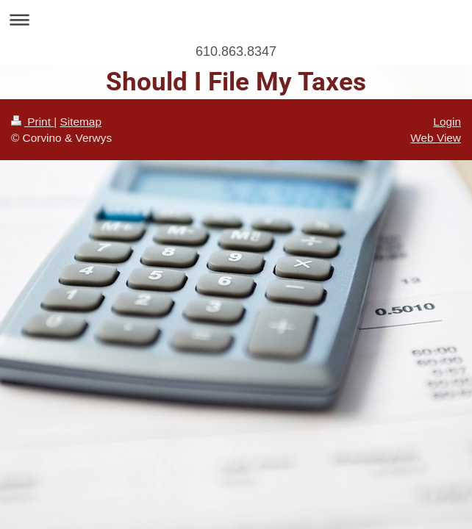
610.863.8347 (236, 51)
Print (32, 121)
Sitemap (80, 121)
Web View (435, 138)
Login (447, 121)
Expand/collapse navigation (236, 19)
